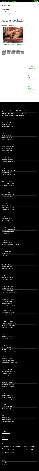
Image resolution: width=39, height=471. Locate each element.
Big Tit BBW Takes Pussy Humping (7, 343)
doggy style (19, 449)
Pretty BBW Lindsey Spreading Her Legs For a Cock (10, 227)
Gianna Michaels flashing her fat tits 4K (8, 131)
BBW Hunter (30, 77)
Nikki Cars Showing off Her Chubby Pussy (8, 305)
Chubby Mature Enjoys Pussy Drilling (7, 380)
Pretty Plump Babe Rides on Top (7, 314)
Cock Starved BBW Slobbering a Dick (7, 271)
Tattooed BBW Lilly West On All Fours (7, 233)
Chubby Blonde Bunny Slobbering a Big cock (8, 413)
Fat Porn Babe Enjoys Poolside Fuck (7, 286)
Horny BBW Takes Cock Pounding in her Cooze (9, 323)
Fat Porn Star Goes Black (5, 275)
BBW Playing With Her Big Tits (6, 264)
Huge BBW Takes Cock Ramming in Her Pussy (9, 391)
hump (23, 51)
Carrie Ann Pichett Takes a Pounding (7, 159)
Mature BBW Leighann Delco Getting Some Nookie (9, 229)
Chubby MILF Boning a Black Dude (7, 155)
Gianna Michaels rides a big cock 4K (7, 137)
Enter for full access (13, 46)
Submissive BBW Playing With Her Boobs (8, 251)
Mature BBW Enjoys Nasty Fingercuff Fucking (9, 378)
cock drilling (9, 50)
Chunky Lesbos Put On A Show (6, 203)
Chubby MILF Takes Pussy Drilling (7, 364)
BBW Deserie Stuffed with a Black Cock (8, 301)
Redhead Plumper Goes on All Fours (7, 225)
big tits (6, 448)
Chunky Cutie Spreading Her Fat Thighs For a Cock (9, 168)
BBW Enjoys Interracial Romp (6, 415)
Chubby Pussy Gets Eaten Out (6, 270)
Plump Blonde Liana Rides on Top (7, 303)
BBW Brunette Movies (5, 9)
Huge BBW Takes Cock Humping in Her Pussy (9, 399)
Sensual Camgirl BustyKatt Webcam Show (8, 177)
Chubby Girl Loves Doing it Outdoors (7, 163)
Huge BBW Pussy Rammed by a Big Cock (8, 356)
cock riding (7, 449)
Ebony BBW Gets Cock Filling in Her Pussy (8, 397)
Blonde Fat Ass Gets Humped (6, 319)
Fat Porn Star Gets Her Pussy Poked (7, 284)
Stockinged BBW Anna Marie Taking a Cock (8, 231)
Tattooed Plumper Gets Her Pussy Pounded (8, 170)
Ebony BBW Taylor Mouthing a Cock (7, 211)
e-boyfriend (4, 51)
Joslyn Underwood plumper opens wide (8, 144)
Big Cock (3, 448)
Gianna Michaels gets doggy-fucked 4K (8, 146)
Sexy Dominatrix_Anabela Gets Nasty (7, 187)
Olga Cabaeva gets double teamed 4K (7, 126)
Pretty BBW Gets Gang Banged (6, 152)
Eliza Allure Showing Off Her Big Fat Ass (8, 218)
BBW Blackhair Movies (31, 68)
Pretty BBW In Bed (4, 246)
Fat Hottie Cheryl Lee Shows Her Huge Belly (8, 157)
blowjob (14, 448)
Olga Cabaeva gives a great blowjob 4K (8, 139)
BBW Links (3, 460)
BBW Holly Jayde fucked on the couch (7, 142)
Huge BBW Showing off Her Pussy (7, 329)
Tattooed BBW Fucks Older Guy (6, 253)
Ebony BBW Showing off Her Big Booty (8, 312)
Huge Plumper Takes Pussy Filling (7, 373)
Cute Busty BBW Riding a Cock (6, 172)
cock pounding (4, 449)
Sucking (11, 452)
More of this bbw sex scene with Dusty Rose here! (13, 44)
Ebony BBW (22, 449)
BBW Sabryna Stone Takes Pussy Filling (8, 295)
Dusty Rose (18, 50)
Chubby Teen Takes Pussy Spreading (7, 327)
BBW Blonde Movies (31, 70)
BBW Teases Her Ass (5, 255)
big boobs (33, 446)
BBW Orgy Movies (30, 84)
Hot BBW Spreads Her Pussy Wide (7, 367)
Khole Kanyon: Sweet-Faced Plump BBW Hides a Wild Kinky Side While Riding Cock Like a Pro (16, 120)
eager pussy (9, 51)
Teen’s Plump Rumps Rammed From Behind (8, 325)
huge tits (19, 51)
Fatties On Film (30, 90)
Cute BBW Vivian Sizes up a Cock (7, 236)
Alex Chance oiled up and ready (6, 135)
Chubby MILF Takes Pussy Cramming (7, 354)
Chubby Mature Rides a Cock (6, 349)
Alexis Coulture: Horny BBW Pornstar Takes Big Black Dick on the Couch (13, 115)
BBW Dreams (7, 446)
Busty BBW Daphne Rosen (6, 124)
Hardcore (33, 449)
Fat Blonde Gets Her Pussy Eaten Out (7, 201)
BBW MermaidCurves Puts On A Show (8, 181)
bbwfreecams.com (12, 446)
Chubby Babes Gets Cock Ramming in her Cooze (9, 362)
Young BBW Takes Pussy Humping (7, 406)
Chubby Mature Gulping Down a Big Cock (8, 371)
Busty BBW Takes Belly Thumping (7, 358)
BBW (3, 446)
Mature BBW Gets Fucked (6, 273)
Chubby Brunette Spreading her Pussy (7, 408)
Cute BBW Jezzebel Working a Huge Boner (8, 222)
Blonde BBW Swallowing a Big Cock (7, 321)
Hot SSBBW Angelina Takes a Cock (7, 166)
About (3, 458)
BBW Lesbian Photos (31, 81)
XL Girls (3, 54)
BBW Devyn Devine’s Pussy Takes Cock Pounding (9, 292)
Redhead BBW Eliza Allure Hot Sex (7, 242)
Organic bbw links (4, 464)
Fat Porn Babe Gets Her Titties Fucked (8, 288)
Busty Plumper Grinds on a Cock (7, 279)
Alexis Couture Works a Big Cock (7, 176)
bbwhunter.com (29, 446)
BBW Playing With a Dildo (6, 260)
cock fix (13, 50)
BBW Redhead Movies (31, 86)
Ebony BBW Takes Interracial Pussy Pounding (9, 402)
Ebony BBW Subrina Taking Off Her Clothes (8, 185)
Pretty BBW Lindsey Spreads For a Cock (8, 214)
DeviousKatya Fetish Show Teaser (7, 205)
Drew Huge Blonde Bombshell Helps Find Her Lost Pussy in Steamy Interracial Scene (15, 117)
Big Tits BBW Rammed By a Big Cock (7, 369)
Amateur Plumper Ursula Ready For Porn (8, 207)
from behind (14, 51)
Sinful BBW (29, 95)
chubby (28, 448)
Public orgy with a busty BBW (6, 122)
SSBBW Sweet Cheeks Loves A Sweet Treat (8, 198)
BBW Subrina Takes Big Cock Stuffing (7, 375)
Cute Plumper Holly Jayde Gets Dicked (8, 179)
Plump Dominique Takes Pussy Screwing (8, 386)
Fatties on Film (28, 449)
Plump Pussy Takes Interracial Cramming (8, 340)
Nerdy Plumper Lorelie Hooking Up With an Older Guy (10, 244)
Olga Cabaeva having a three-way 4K (7, 133)
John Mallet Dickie (11, 15)
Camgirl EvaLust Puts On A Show (7, 190)
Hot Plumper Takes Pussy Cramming (7, 308)
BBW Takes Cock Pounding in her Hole (8, 360)
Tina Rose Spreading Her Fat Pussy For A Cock (9, 192)
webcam (15, 452)
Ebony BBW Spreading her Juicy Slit (7, 297)
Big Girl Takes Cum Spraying (6, 417)
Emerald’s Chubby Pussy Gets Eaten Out (8, 388)
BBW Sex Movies (4, 462)
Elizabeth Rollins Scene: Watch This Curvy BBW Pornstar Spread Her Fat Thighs (14, 113)
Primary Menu (38, 1)
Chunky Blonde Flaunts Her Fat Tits (7, 277)
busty (20, 448)
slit (7, 452)
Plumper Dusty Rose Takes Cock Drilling (10, 12)
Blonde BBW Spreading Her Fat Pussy (7, 310)
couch (10, 449)
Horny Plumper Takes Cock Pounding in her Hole (9, 351)
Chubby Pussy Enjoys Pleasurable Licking (8, 421)
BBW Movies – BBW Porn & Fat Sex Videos (10, 1)
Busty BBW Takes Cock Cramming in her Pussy (9, 382)
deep (15, 449)
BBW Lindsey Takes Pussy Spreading (7, 389)
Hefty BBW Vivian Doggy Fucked (7, 266)
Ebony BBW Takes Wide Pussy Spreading (8, 423)
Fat (24, 449)
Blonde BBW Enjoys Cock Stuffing (7, 404)
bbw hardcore (18, 446)
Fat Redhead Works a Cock (6, 281)
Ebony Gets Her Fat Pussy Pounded (7, 290)
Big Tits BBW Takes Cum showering (7, 268)
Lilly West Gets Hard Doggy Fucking (7, 240)
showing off (4, 452)
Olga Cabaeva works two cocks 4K (7, 148)
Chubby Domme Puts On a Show (7, 249)
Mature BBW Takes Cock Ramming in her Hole (9, 316)
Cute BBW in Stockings (5, 257)
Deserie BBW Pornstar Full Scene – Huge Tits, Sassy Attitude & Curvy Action (14, 118)
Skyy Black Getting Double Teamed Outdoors (9, 235)
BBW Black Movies (30, 66)
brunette (17, 448)
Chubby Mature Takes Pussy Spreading (8, 384)
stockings (9, 452)
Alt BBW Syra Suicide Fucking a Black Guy (8, 183)
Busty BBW (29, 88)
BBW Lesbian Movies (31, 79)
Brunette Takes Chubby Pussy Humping (8, 410)
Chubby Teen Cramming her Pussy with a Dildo (9, 330)
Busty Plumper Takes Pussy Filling (7, 338)
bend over (3, 50)
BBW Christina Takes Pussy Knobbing (7, 347)
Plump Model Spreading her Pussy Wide (8, 336)
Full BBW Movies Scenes (31, 92)
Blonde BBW (10, 448)
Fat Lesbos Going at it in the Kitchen (7, 238)
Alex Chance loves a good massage (7, 150)
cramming (12, 449)
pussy (36, 451)
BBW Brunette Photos (31, 73)
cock (35, 448)
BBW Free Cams (30, 75)
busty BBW (24, 448)
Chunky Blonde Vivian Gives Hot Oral (7, 216)
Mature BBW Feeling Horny (6, 262)
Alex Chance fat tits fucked (6, 128)
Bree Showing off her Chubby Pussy (7, 332)
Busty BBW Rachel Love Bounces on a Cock (8, 161)
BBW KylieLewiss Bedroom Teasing (7, 196)
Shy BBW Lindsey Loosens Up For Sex (7, 220)
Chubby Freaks (32, 448)
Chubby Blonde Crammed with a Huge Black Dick (9, 393)
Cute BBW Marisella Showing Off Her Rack (8, 174)
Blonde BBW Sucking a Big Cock (7, 419)
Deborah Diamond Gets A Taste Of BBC (8, 194)
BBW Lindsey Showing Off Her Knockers (8, 209)
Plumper (26, 451)
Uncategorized (30, 97)
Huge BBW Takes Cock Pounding (7, 334)
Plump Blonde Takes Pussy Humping (7, 395)
